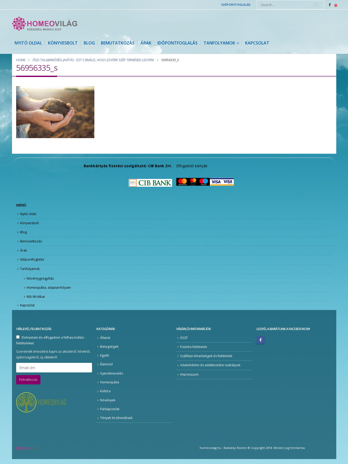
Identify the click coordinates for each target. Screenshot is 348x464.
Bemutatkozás (118, 43)
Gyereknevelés (112, 377)
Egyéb (104, 359)
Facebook (261, 344)
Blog (89, 43)
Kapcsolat (257, 43)
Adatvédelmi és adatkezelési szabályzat (211, 369)
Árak (146, 43)
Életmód (106, 368)
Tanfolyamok (219, 43)
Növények (107, 404)
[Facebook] (329, 4)
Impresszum (190, 378)
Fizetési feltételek (193, 351)
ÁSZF (184, 341)
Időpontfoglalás (236, 5)
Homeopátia (109, 386)
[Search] (316, 4)
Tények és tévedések (116, 422)
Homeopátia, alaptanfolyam (49, 290)
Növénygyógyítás (40, 281)
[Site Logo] (44, 24)
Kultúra (105, 396)
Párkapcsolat (110, 413)
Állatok (105, 341)
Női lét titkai (36, 300)
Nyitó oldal (28, 43)
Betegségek (109, 350)
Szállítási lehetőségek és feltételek (207, 360)
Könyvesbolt (63, 43)
